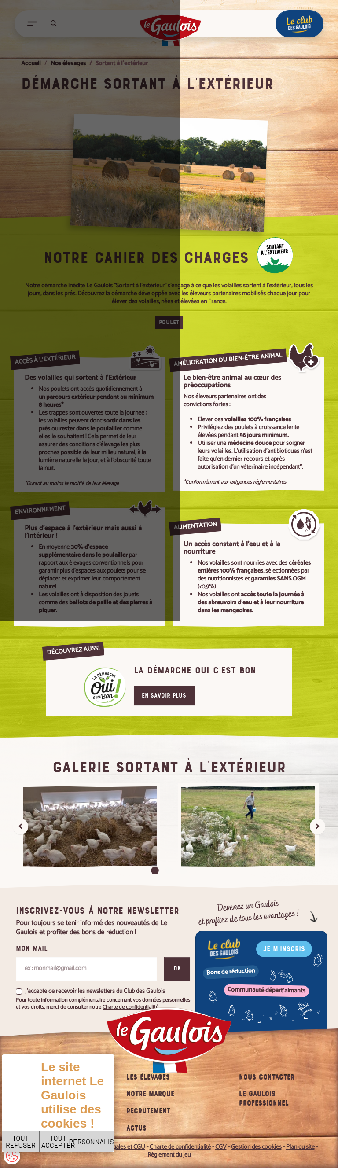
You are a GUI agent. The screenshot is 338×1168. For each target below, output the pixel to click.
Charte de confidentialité (113, 1102)
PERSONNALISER (179, 1128)
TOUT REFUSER (39, 1128)
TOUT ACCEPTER (109, 1128)
